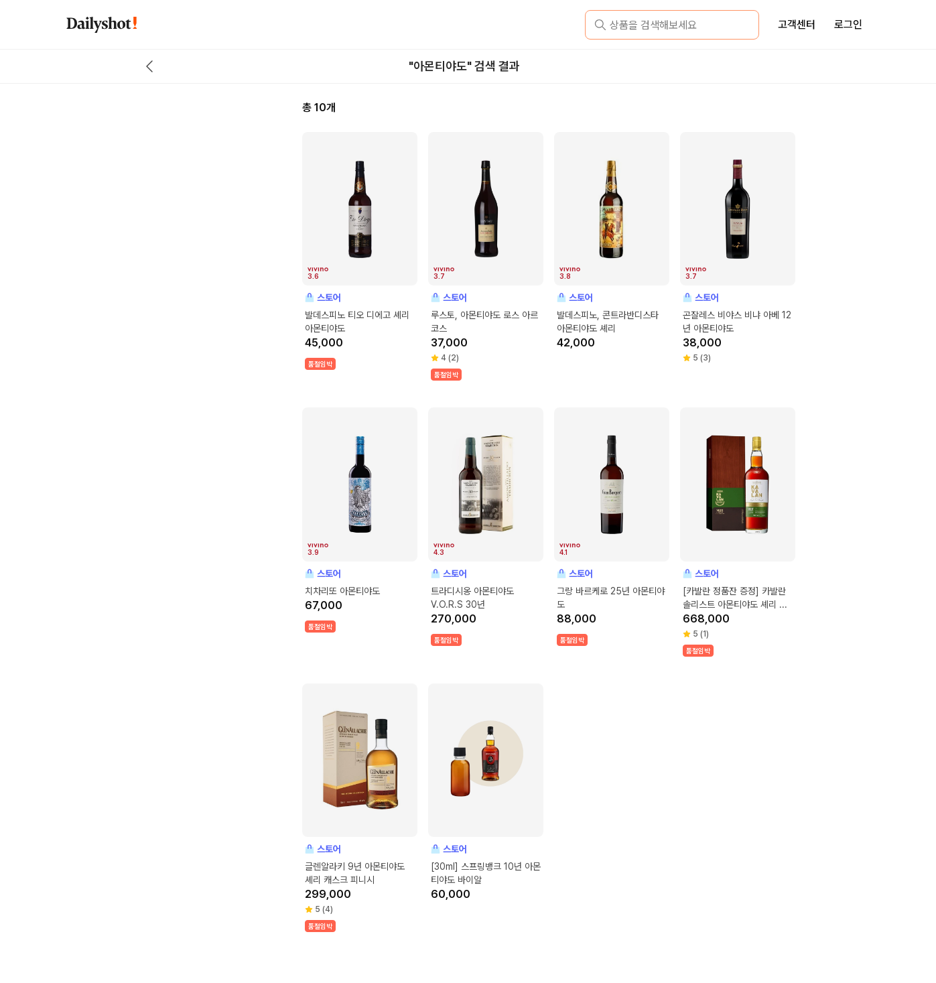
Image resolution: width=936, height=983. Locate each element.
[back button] (149, 66)
